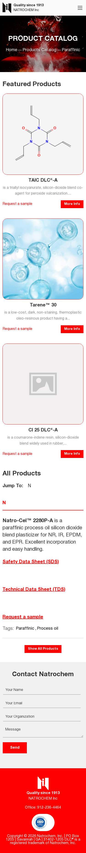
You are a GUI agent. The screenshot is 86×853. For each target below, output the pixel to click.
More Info (72, 204)
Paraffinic (25, 629)
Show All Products (43, 648)
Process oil (47, 629)
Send (14, 747)
